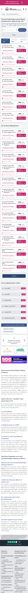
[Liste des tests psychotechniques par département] (21, 518)
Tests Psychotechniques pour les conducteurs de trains (20, 480)
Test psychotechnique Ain (12, 14)
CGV (12, 587)
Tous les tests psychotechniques (6, 514)
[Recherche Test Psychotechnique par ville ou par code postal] (9, 30)
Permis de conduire (6, 478)
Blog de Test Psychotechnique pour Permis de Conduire (6, 505)
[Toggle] (23, 9)
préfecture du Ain (14, 277)
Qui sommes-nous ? (7, 559)
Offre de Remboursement (10, 589)
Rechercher (22, 30)
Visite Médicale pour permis (20, 450)
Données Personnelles (20, 587)
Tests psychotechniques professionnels (20, 461)
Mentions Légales (5, 587)
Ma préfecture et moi (21, 453)
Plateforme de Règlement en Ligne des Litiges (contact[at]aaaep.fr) (14, 589)
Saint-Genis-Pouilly (8, 224)
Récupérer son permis (4, 445)
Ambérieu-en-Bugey (8, 222)
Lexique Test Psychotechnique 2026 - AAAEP (6, 454)
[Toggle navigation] (1, 9)
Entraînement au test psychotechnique (7, 470)
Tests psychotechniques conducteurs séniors (6, 495)
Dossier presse (6, 557)
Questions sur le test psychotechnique (20, 445)
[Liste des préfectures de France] (21, 526)
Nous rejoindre (6, 560)
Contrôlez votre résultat (19, 541)
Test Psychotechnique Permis (7, 450)
